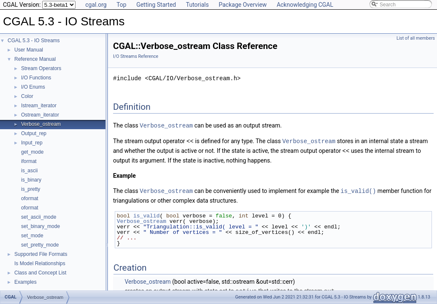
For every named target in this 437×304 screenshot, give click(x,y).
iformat (29, 161)
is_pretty (30, 189)
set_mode (32, 236)
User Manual (28, 50)
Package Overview (242, 4)
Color (27, 96)
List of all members (416, 38)
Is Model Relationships (39, 263)
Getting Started (156, 4)
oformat (29, 198)
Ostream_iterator (40, 115)
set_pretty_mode (40, 245)
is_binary (31, 180)
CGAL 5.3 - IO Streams (34, 40)
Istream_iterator (39, 106)
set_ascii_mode (38, 217)
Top (121, 4)
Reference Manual (35, 59)
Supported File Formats (40, 254)
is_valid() (358, 189)
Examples (25, 282)
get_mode (32, 152)
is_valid (146, 214)
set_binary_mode (40, 226)
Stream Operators (41, 68)
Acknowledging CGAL (305, 4)
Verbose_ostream (41, 124)
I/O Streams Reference (135, 56)
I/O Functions (36, 78)
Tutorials (197, 4)
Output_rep (33, 133)
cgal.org (95, 4)
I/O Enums (33, 87)
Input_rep (32, 143)
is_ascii (29, 171)
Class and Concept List (40, 273)
